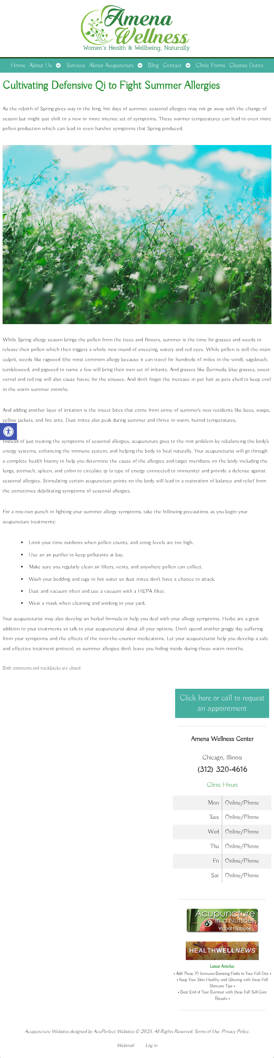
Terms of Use (206, 1031)
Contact (172, 65)
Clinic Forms (210, 65)
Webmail (125, 1045)
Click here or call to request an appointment (222, 703)
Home (18, 65)
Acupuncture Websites (47, 1031)
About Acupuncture (111, 65)
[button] (8, 431)
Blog (153, 65)
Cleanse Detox (246, 65)
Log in (151, 1045)
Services (75, 65)
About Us (40, 65)
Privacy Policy (234, 1031)
